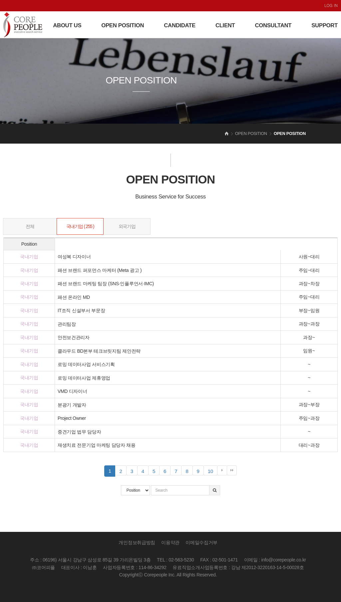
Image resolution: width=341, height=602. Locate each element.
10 (212, 471)
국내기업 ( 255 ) (80, 226)
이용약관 (170, 542)
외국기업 (127, 226)
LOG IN (331, 5)
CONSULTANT (273, 25)
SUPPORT (324, 25)
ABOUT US (67, 25)
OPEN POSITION (122, 25)
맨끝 (232, 470)
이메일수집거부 (201, 542)
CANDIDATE (179, 25)
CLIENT (225, 25)
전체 (30, 226)
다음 (222, 470)
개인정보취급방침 (137, 542)
